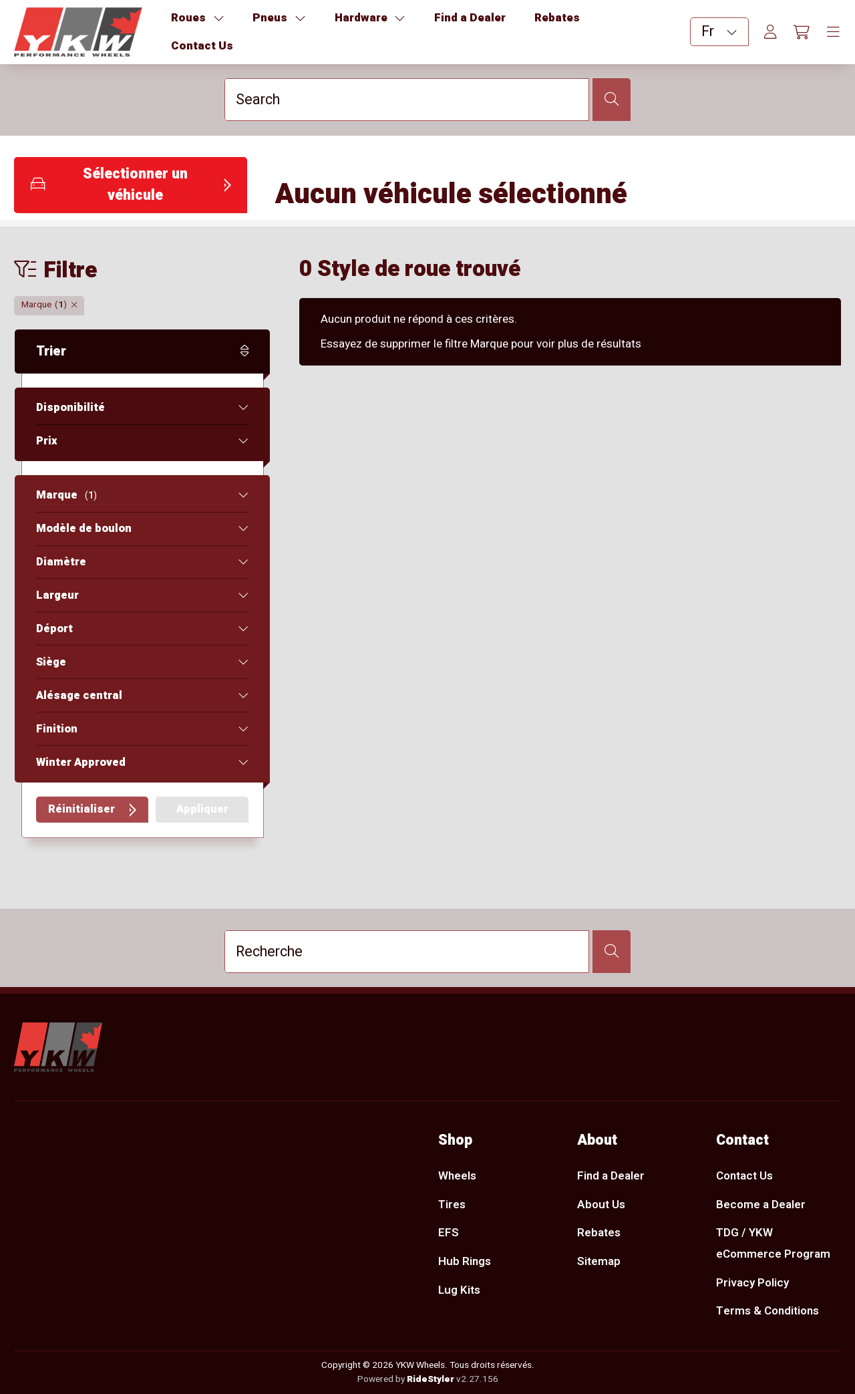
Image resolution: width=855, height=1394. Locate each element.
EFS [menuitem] (448, 1232)
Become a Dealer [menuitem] (761, 1204)
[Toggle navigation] (833, 32)
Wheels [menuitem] (457, 1175)
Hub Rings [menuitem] (464, 1261)
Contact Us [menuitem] (744, 1175)
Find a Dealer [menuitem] (611, 1175)
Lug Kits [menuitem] (459, 1290)
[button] (130, 185)
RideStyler (430, 1379)
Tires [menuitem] (452, 1204)
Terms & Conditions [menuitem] (767, 1311)
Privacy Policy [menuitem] (752, 1282)
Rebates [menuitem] (599, 1232)
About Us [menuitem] (601, 1204)
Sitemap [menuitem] (599, 1261)
